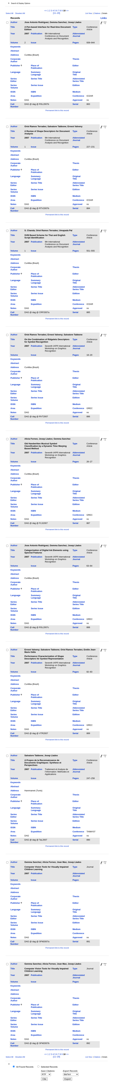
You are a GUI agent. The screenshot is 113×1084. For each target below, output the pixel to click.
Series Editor (14, 79)
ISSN (13, 92)
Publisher (15, 65)
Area (13, 96)
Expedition (36, 96)
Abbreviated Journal (79, 34)
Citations (97, 13)
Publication (36, 33)
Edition (76, 85)
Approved (77, 100)
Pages (76, 42)
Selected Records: (49, 1067)
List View (88, 13)
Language (15, 72)
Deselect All (20, 13)
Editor (76, 65)
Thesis (76, 59)
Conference (78, 96)
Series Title (36, 78)
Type (75, 27)
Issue (33, 42)
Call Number (14, 105)
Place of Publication (36, 66)
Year (13, 33)
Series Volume (14, 86)
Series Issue (37, 85)
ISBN (33, 92)
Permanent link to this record (57, 110)
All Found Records (24, 1067)
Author (14, 22)
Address (15, 55)
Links (104, 18)
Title (13, 27)
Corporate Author (16, 60)
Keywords (16, 46)
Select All (9, 13)
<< (45, 10)
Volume (14, 42)
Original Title (76, 73)
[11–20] (56, 13)
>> (67, 10)
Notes (13, 100)
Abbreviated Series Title (79, 79)
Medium (76, 92)
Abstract (15, 51)
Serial (75, 104)
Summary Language (36, 73)
